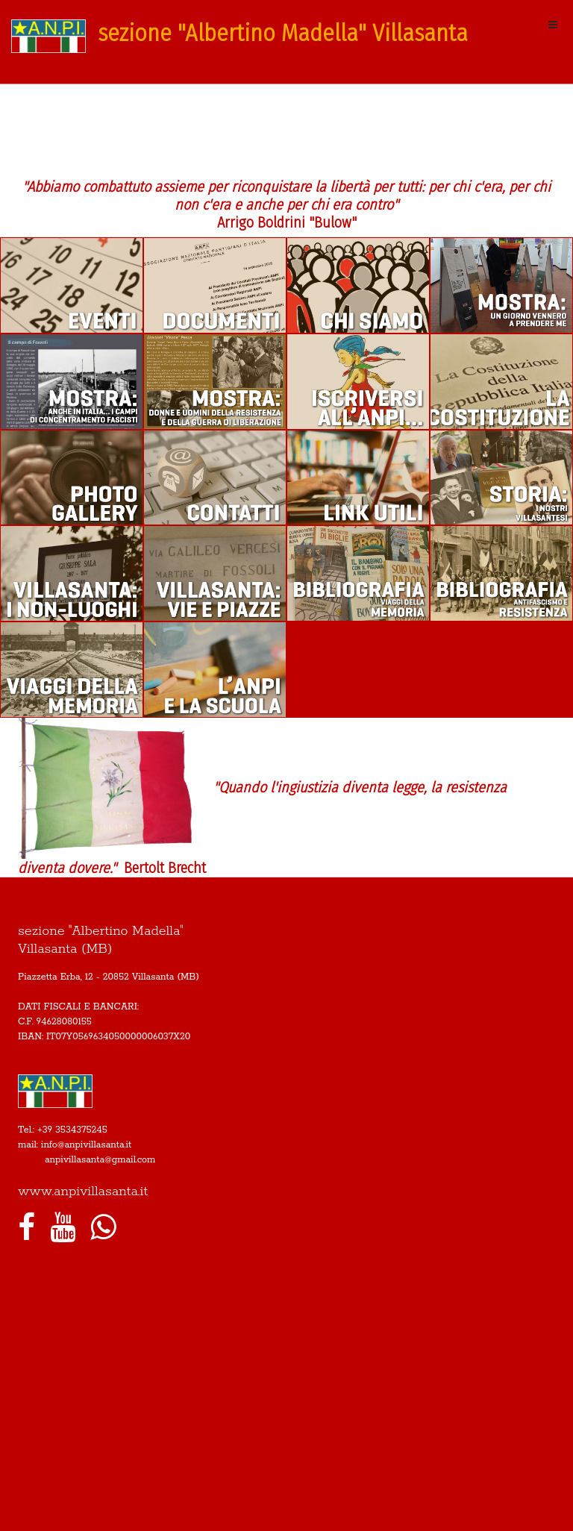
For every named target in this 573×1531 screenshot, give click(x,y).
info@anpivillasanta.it (86, 1144)
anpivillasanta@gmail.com (100, 1159)
